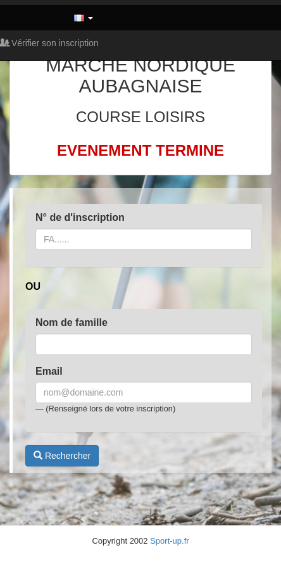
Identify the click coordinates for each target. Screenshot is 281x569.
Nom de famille (71, 322)
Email (49, 371)
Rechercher (62, 456)
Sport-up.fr (169, 541)
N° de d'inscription (80, 217)
